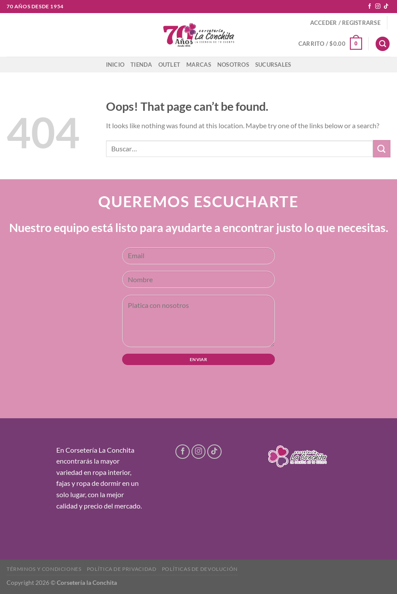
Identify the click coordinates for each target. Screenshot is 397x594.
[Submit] (381, 148)
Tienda (141, 64)
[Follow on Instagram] (377, 6)
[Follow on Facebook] (369, 6)
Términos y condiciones (44, 569)
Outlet (169, 64)
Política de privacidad (121, 569)
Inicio (115, 64)
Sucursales (273, 64)
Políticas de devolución (200, 569)
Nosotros (233, 64)
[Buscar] (383, 44)
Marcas (198, 64)
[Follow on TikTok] (386, 6)
